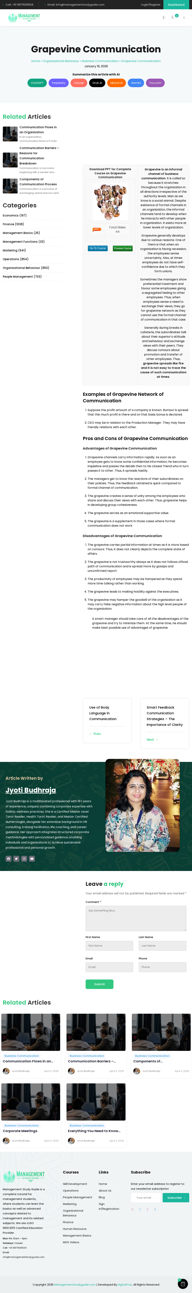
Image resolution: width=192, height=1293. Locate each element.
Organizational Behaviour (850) (26, 268)
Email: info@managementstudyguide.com (74, 5)
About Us (105, 1190)
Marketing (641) (14, 250)
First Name (93, 937)
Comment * (93, 902)
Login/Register (151, 5)
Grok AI (97, 83)
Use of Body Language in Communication (107, 721)
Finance (68, 1222)
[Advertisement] (114, 136)
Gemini (136, 83)
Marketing (70, 1204)
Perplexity (58, 83)
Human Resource (75, 1229)
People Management (77, 1197)
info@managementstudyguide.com (24, 1257)
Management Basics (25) (21, 233)
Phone (143, 958)
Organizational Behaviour (61, 61)
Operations (71, 1190)
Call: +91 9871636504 (18, 5)
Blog (102, 1197)
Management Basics (77, 1235)
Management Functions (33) (24, 242)
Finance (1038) (13, 224)
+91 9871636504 (17, 1247)
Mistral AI (116, 83)
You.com (155, 83)
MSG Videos (71, 1242)
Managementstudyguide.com (75, 1284)
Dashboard (176, 5)
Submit (99, 984)
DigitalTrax (125, 1284)
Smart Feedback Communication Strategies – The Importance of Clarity (165, 724)
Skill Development (75, 1184)
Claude (79, 83)
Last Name (146, 937)
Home (35, 61)
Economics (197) (15, 215)
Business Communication (100, 61)
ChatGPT (37, 83)
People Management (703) (22, 277)
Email (89, 958)
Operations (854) (16, 259)
